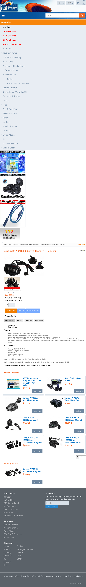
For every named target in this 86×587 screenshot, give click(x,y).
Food (19, 555)
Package (11, 79)
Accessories (8, 48)
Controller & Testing (11, 96)
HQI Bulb (7, 549)
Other (19, 558)
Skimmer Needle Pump (15, 66)
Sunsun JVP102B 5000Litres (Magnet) (73, 418)
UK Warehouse (9, 35)
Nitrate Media (8, 134)
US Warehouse (9, 40)
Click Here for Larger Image (12, 290)
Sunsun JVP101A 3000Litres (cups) (30, 418)
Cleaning (6, 130)
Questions (39, 321)
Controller (7, 555)
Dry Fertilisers (9, 506)
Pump (6, 546)
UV (4, 139)
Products (15, 244)
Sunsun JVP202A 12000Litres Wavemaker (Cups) (72, 440)
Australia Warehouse (12, 44)
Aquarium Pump (10, 52)
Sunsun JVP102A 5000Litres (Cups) (30, 399)
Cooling (6, 100)
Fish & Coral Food (10, 109)
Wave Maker (10, 74)
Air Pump (9, 61)
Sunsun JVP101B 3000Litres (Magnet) (53, 244)
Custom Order (9, 147)
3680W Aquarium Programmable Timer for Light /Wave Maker (32, 382)
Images (19, 321)
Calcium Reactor (10, 87)
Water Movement (10, 143)
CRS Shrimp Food (11, 503)
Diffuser (7, 496)
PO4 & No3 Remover (12, 534)
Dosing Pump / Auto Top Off (15, 91)
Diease (20, 552)
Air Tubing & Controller (13, 515)
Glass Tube (8, 512)
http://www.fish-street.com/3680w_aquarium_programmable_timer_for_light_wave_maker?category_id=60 (36, 362)
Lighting (6, 122)
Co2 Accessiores (10, 509)
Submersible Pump (13, 57)
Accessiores (8, 537)
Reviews (29, 321)
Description (9, 321)
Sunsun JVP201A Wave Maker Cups (72, 399)
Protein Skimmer (10, 126)
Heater (5, 117)
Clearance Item (9, 31)
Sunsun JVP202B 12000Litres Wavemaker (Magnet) (32, 440)
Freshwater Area (10, 113)
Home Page (7, 244)
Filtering (7, 561)
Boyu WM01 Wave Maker (72, 379)
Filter (5, 104)
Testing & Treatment (25, 549)
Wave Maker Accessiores (18, 83)
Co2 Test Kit (8, 500)
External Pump (11, 70)
